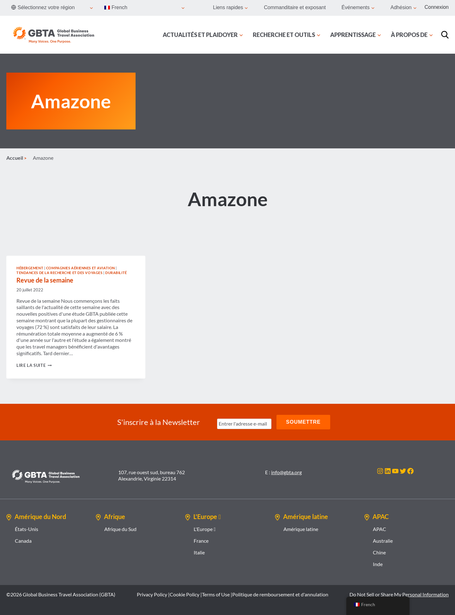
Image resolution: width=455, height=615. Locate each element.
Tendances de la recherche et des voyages (59, 273)
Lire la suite (34, 365)
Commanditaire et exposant (295, 7)
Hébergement (29, 268)
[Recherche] (445, 35)
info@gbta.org (286, 472)
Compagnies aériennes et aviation (80, 268)
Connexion (437, 7)
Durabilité (116, 273)
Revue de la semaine (44, 280)
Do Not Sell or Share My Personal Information (399, 594)
